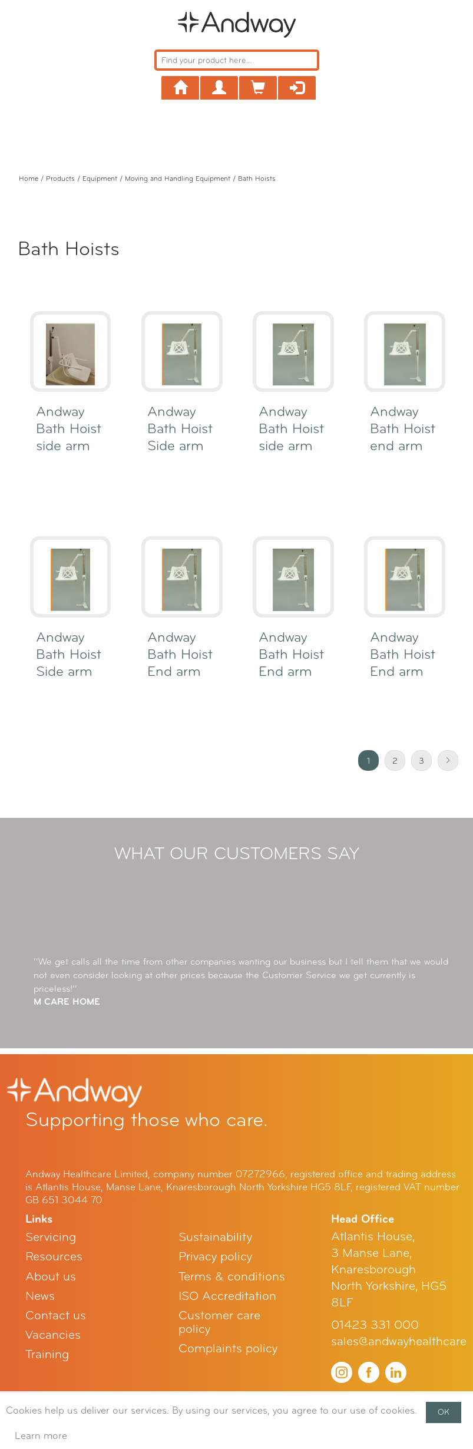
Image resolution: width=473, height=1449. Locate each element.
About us (50, 1276)
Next (448, 760)
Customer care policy (219, 1322)
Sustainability (215, 1237)
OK (443, 1412)
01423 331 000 (375, 1325)
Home (28, 178)
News (40, 1296)
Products (60, 178)
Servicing (50, 1237)
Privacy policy (215, 1256)
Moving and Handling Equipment (177, 178)
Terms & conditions (231, 1276)
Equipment (99, 178)
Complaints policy (227, 1348)
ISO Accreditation (227, 1296)
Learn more (41, 1436)
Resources (53, 1256)
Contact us (55, 1315)
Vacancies (53, 1335)
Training (47, 1354)
